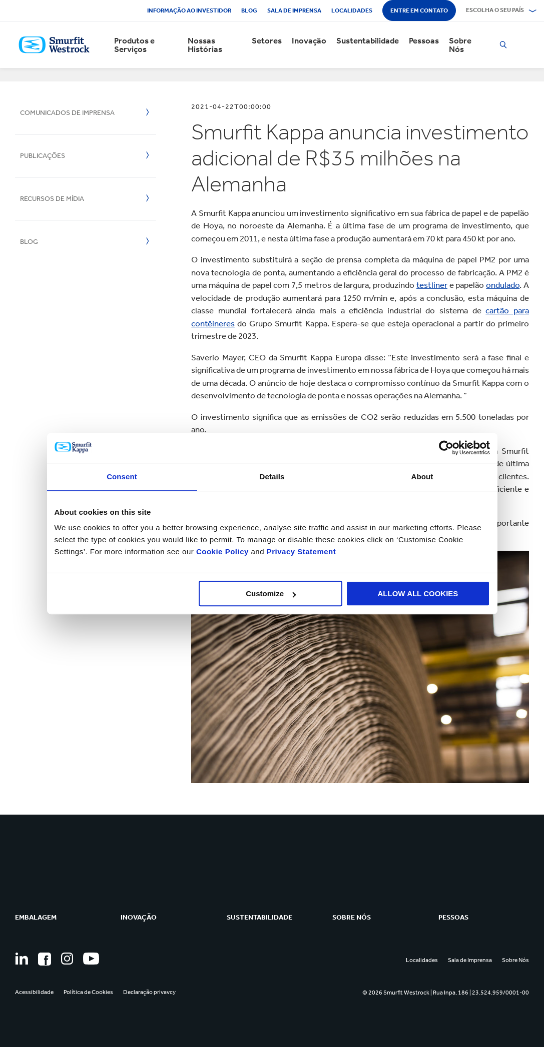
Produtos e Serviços (134, 44)
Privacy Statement (300, 551)
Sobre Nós (460, 44)
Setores (267, 40)
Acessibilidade (34, 992)
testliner (431, 285)
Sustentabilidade (367, 40)
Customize (271, 593)
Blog (249, 10)
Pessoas (424, 40)
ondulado (502, 285)
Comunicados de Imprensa (67, 112)
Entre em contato (419, 10)
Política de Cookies (88, 992)
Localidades (351, 10)
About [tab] (422, 476)
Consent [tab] (122, 476)
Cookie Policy (222, 551)
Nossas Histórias (205, 44)
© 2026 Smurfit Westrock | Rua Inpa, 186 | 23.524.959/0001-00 (445, 992)
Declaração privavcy (149, 992)
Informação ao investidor (189, 10)
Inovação (309, 40)
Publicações (42, 155)
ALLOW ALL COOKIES (418, 593)
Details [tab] (272, 476)
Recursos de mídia (52, 198)
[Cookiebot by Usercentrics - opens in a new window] (446, 447)
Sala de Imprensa (294, 10)
